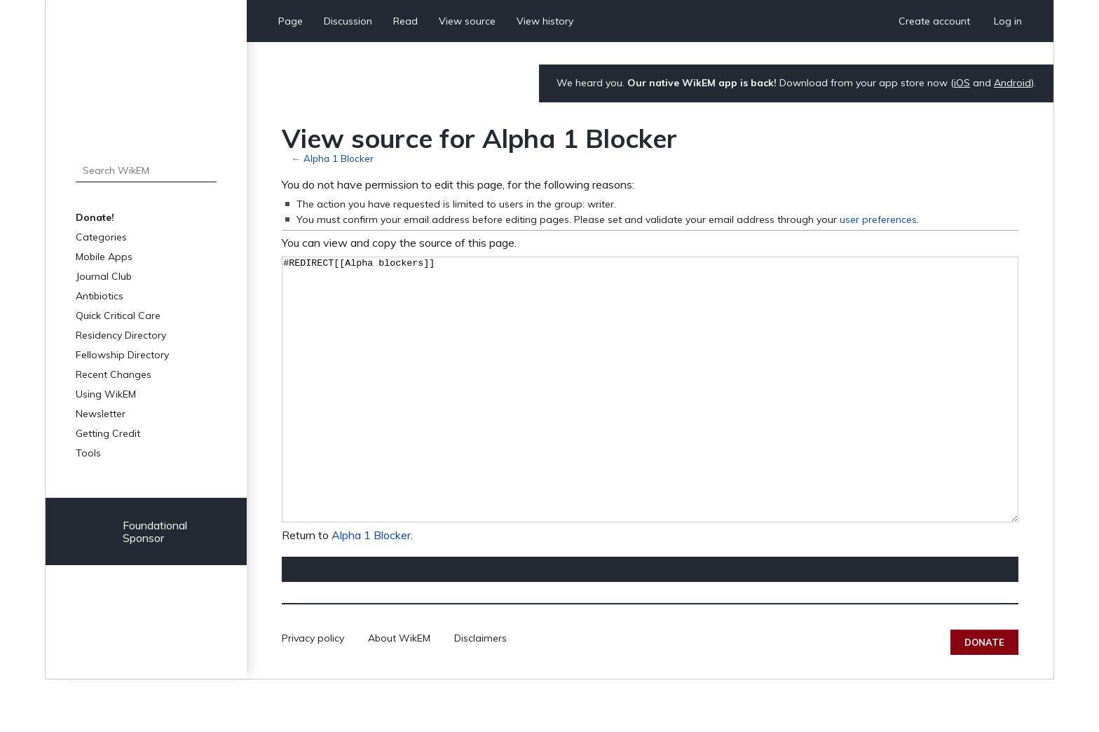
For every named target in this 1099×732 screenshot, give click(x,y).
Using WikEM (106, 394)
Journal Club (104, 276)
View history (545, 21)
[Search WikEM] (146, 170)
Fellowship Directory (122, 354)
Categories (101, 237)
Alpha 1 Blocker (338, 158)
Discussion (348, 21)
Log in (1008, 21)
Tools (88, 453)
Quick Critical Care (118, 315)
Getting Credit (108, 433)
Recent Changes (113, 374)
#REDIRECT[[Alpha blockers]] (650, 416)
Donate (984, 694)
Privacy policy (313, 690)
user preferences (878, 219)
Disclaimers (480, 690)
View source (467, 21)
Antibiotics (99, 296)
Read (405, 21)
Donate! (95, 217)
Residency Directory (121, 335)
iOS (962, 82)
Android (1012, 82)
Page (290, 21)
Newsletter (100, 413)
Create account (934, 21)
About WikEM (399, 690)
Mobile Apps (104, 256)
